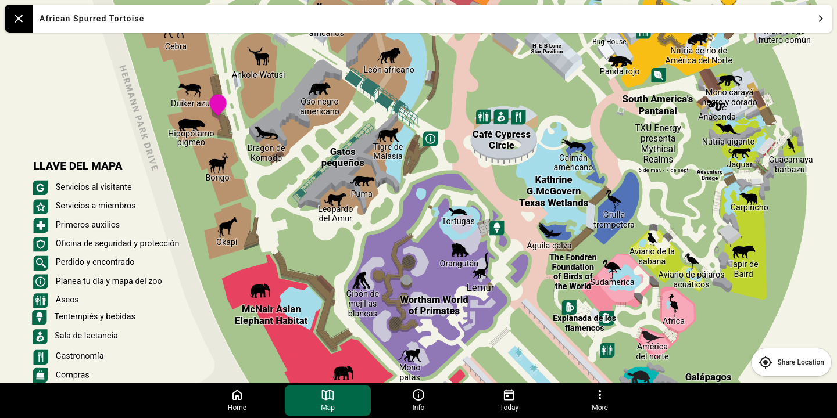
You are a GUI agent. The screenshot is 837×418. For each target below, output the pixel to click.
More (600, 400)
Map (328, 400)
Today (509, 400)
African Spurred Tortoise (434, 19)
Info (418, 400)
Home (237, 400)
